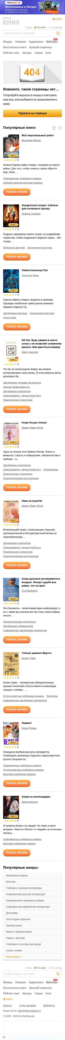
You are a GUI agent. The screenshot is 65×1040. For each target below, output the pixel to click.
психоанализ (50, 469)
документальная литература (19, 621)
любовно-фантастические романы (22, 182)
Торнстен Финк (30, 275)
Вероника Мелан (31, 140)
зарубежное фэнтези (15, 313)
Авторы (27, 52)
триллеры (52, 696)
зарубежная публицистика (18, 626)
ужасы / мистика (15, 938)
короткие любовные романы (19, 774)
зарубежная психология (17, 391)
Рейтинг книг (11, 52)
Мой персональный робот (38, 135)
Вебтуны (51, 41)
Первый (27, 723)
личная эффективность (16, 387)
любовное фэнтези (14, 247)
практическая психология (17, 400)
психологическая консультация (21, 478)
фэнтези (10, 881)
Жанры (7, 41)
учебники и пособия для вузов (23, 944)
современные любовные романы (25, 900)
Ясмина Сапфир (31, 213)
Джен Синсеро (30, 352)
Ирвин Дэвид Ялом (32, 427)
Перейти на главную (32, 113)
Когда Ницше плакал (34, 422)
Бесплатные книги (15, 47)
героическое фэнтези (42, 313)
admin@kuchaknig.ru (29, 1010)
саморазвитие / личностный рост (22, 395)
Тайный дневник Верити (37, 653)
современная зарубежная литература (28, 906)
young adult (9, 317)
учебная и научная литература (24, 888)
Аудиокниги (36, 41)
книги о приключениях (19, 931)
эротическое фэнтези (39, 247)
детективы (12, 913)
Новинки (20, 41)
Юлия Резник (29, 728)
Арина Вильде (30, 802)
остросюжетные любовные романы (23, 696)
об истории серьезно (18, 919)
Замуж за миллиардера (36, 796)
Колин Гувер (29, 658)
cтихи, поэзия (14, 950)
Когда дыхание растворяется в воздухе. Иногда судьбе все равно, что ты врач (41, 582)
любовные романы (17, 875)
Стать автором (27, 1005)
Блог (48, 52)
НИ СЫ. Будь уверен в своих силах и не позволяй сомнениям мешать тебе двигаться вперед (41, 343)
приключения (14, 925)
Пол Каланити (30, 590)
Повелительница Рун (35, 270)
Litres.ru (7, 1005)
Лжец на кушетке (32, 500)
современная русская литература (25, 894)
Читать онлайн (16, 191)
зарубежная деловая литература (22, 382)
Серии (38, 52)
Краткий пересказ (40, 47)
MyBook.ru (49, 1005)
